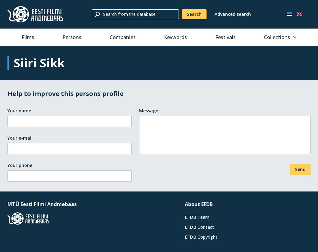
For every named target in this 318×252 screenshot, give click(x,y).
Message (148, 111)
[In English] (299, 14)
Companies (123, 37)
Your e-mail (20, 138)
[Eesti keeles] (289, 14)
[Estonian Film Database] (35, 14)
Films (28, 37)
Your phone (19, 165)
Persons (71, 37)
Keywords (175, 37)
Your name (19, 111)
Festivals (225, 37)
